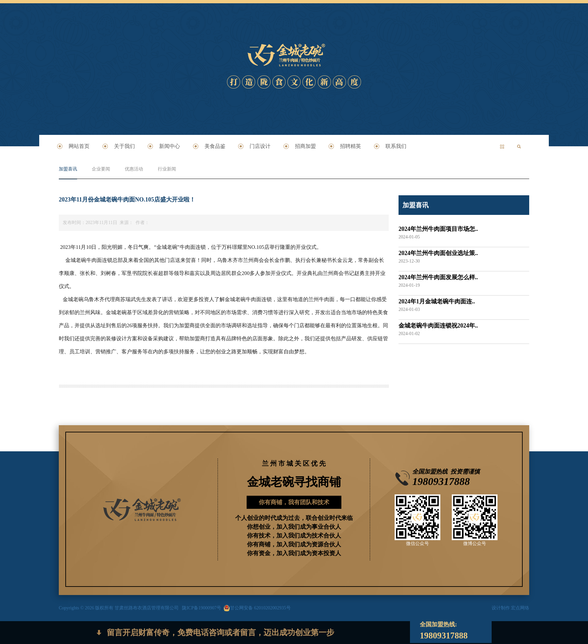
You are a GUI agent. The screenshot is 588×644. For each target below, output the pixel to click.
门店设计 (260, 146)
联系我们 (395, 146)
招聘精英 (350, 146)
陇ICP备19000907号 (201, 607)
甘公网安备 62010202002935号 (257, 608)
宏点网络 (520, 607)
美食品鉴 (214, 146)
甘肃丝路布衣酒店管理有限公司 (148, 607)
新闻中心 (169, 146)
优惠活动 (134, 169)
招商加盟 (305, 146)
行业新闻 (167, 169)
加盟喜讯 (68, 169)
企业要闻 (101, 169)
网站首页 (79, 146)
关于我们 (124, 146)
